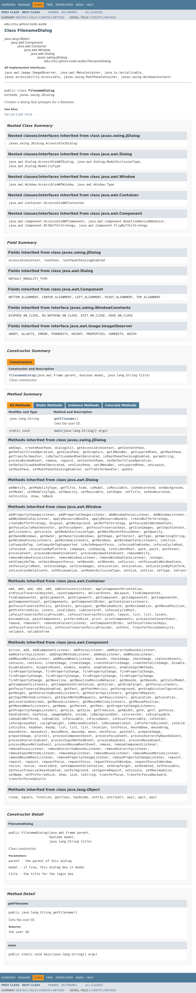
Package (24, 4)
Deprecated (64, 4)
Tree (49, 4)
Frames (53, 12)
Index (80, 4)
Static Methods (49, 405)
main (58, 430)
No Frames (69, 12)
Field (32, 17)
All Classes (94, 12)
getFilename (64, 418)
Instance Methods (83, 405)
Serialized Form (18, 114)
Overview (8, 4)
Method (58, 17)
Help (90, 4)
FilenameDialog (22, 375)
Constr (44, 17)
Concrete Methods (121, 405)
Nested (21, 17)
